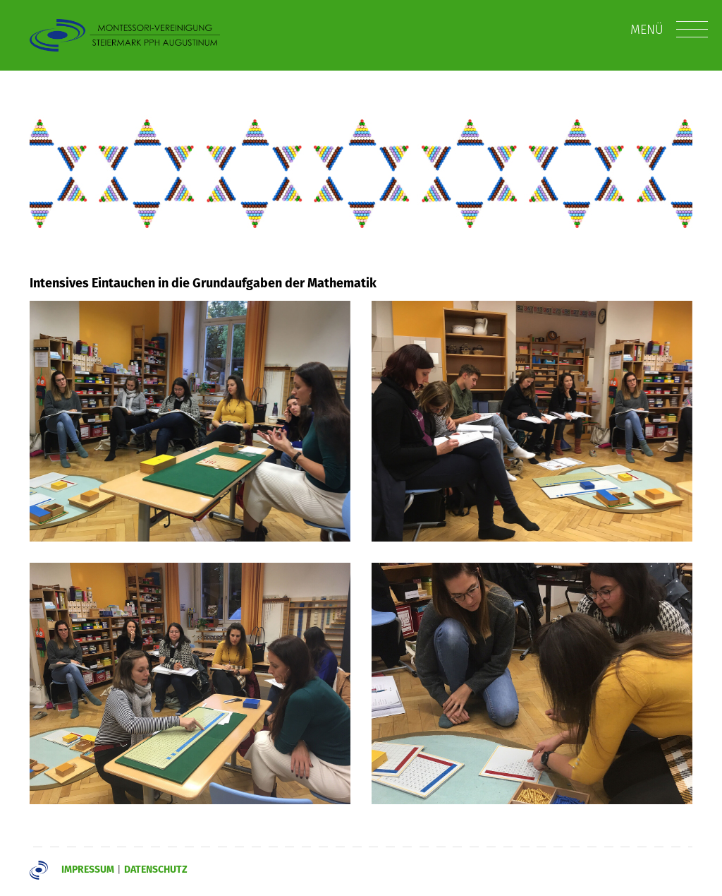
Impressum (87, 869)
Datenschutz (156, 869)
